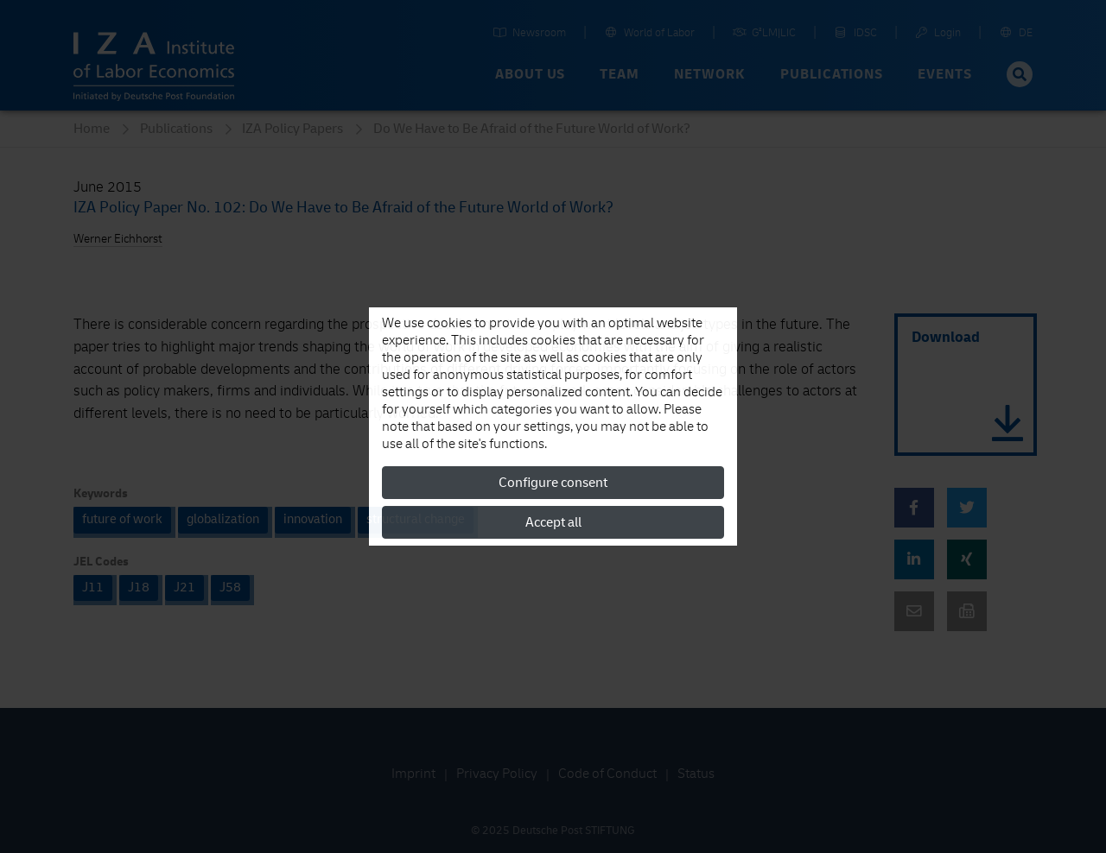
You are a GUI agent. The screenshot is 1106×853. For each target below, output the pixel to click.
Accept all (553, 522)
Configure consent (553, 482)
